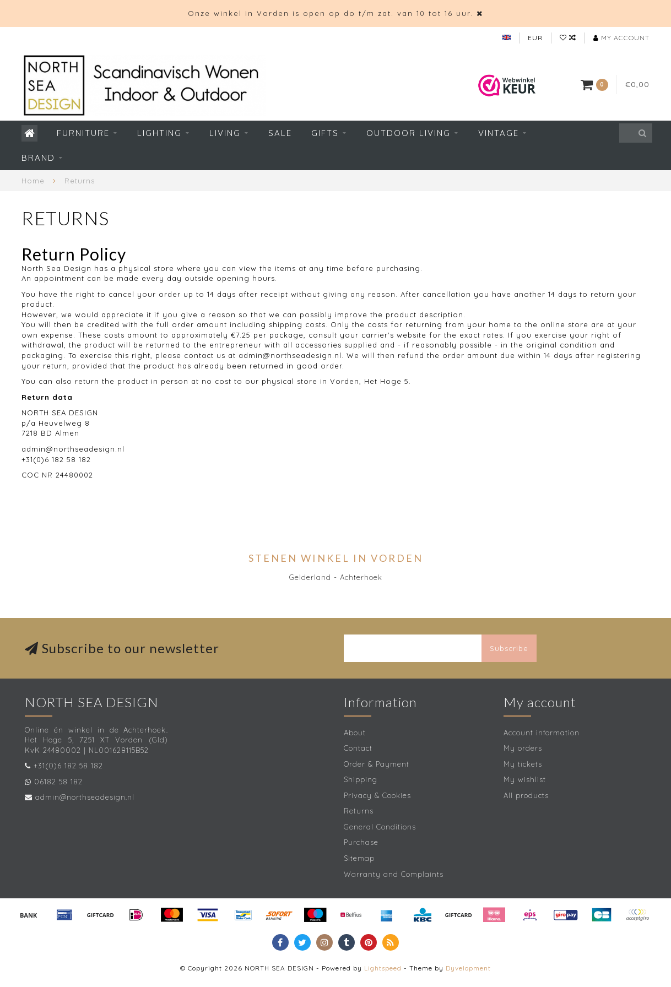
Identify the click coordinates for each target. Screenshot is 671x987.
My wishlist (525, 779)
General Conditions (380, 826)
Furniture (83, 133)
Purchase (361, 842)
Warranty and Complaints (393, 874)
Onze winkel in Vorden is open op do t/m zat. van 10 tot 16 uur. (330, 13)
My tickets (523, 764)
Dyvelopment (468, 968)
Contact (358, 748)
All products (526, 795)
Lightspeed (383, 968)
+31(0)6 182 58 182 (68, 765)
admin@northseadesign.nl (84, 797)
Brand (38, 158)
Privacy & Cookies (377, 795)
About (355, 732)
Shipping (360, 779)
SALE (280, 133)
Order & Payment (376, 764)
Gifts (325, 133)
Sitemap (359, 858)
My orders (523, 748)
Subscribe (509, 648)
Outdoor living (408, 133)
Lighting (159, 133)
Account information (542, 732)
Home (33, 180)
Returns (359, 810)
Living (225, 133)
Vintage (498, 133)
